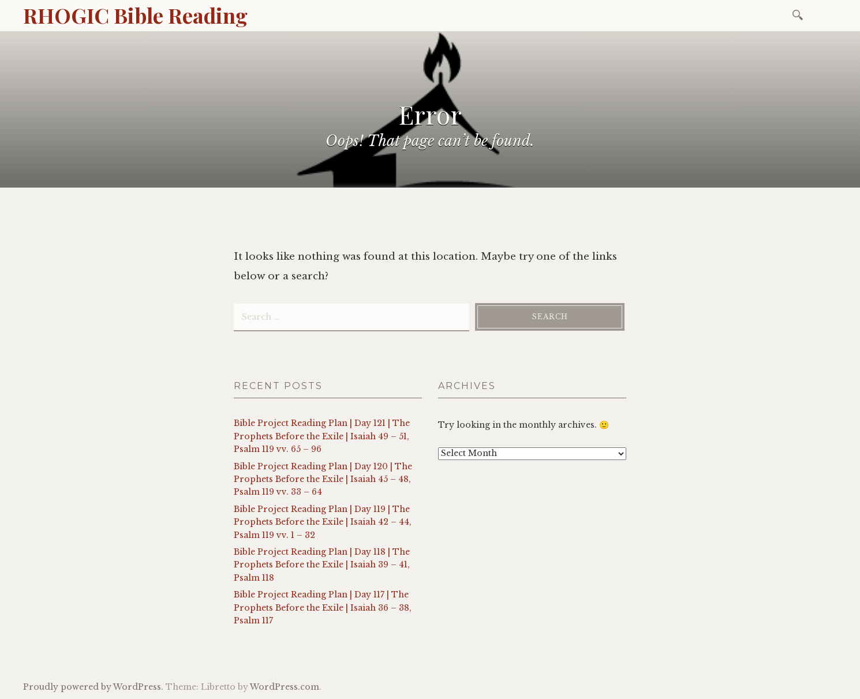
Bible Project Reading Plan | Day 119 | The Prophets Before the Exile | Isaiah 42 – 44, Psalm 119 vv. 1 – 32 (323, 522)
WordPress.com (284, 687)
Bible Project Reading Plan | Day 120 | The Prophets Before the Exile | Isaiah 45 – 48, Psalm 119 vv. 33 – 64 (323, 479)
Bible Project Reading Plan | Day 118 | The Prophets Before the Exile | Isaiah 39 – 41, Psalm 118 (322, 565)
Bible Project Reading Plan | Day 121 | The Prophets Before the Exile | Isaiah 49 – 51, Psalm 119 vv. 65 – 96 (322, 436)
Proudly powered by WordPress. (93, 687)
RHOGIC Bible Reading (135, 15)
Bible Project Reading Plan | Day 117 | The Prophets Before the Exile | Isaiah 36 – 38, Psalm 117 (323, 607)
